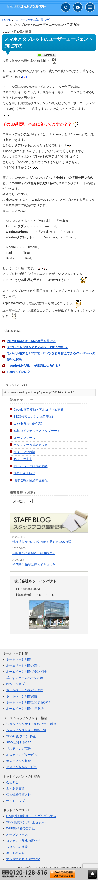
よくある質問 (15, 788)
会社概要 (12, 782)
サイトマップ (15, 801)
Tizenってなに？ (18, 371)
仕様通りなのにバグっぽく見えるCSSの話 (41, 541)
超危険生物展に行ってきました (33, 564)
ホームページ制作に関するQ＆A (28, 702)
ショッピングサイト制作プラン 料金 (31, 724)
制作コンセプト (17, 684)
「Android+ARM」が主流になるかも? (33, 365)
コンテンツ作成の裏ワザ (31, 445)
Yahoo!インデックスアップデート (37, 430)
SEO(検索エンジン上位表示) (33, 416)
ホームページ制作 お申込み (25, 708)
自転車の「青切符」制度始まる (33, 553)
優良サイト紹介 (24, 473)
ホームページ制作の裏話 (31, 466)
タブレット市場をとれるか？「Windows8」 (37, 347)
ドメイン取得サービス (21, 767)
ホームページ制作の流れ (23, 665)
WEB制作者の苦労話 (28, 423)
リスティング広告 (18, 748)
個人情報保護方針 (18, 794)
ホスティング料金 (18, 761)
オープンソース (24, 437)
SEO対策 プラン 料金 (21, 736)
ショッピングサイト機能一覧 (26, 730)
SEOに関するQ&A (18, 742)
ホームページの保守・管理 (24, 690)
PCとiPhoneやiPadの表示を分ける (31, 341)
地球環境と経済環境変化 (31, 480)
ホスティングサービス (21, 754)
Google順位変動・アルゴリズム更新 (39, 409)
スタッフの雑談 (24, 452)
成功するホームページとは (24, 678)
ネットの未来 (23, 459)
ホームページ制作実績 (21, 696)
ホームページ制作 (18, 659)
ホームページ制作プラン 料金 (26, 671)
